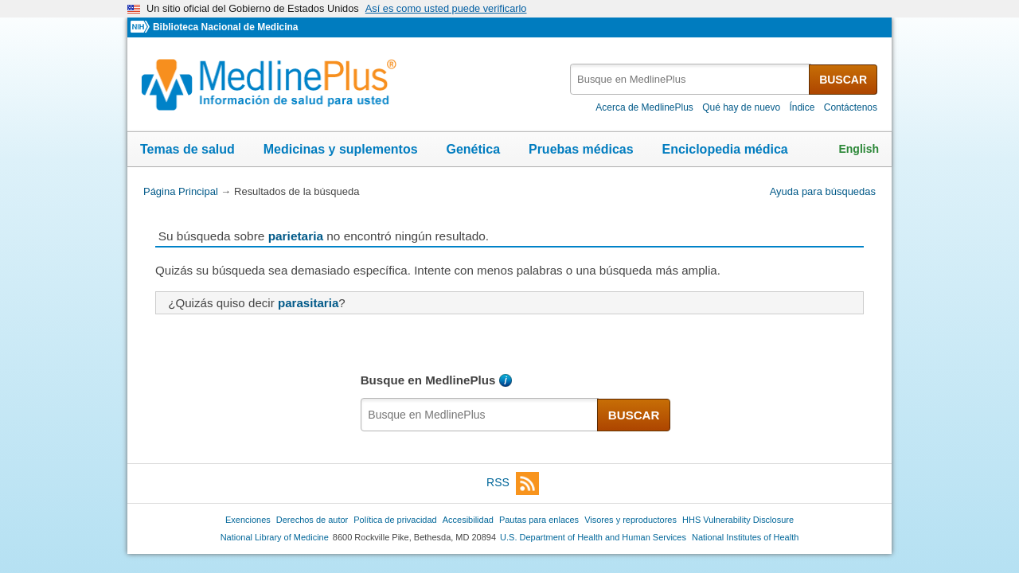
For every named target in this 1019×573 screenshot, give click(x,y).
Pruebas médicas (581, 149)
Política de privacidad (394, 519)
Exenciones (248, 519)
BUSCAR (843, 79)
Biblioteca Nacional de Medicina (225, 27)
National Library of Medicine (275, 537)
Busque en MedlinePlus (428, 380)
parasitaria (308, 303)
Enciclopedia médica (724, 149)
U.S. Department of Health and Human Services (593, 537)
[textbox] (690, 79)
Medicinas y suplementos (341, 149)
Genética (473, 149)
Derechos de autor (312, 519)
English (858, 148)
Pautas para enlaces (539, 519)
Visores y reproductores (630, 519)
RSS (512, 483)
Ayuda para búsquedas (823, 191)
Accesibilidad (468, 519)
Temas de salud (187, 149)
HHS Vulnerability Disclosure (738, 519)
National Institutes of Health (745, 537)
